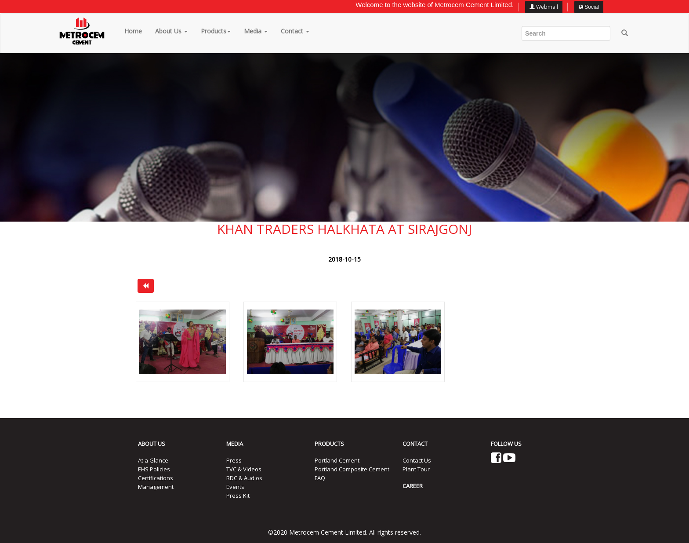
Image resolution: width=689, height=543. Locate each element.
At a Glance (153, 460)
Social (589, 7)
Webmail (543, 7)
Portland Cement (337, 460)
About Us (171, 31)
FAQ (320, 478)
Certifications (155, 478)
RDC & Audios (244, 478)
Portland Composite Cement (352, 469)
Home (133, 31)
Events (235, 487)
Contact (295, 31)
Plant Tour (416, 469)
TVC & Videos (243, 469)
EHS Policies (154, 469)
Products (216, 31)
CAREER (413, 486)
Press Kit (238, 495)
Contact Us (417, 460)
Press (234, 460)
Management (156, 487)
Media (256, 31)
